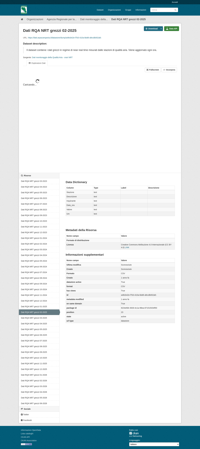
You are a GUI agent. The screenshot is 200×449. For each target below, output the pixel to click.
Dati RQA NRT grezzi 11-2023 (34, 227)
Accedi (175, 2)
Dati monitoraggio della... (94, 19)
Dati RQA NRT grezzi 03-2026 (34, 386)
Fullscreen (153, 70)
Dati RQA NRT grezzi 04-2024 (34, 255)
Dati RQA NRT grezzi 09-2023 (34, 215)
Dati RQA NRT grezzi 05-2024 (34, 261)
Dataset (100, 10)
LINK (127, 247)
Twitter (25, 414)
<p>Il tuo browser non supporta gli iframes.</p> (100, 123)
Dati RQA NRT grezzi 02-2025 (128, 19)
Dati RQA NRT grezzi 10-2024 (34, 289)
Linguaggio (134, 440)
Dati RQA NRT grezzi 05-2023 (34, 192)
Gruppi (128, 10)
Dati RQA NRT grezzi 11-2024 (34, 295)
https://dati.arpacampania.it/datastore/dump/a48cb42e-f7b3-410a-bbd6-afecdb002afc (64, 38)
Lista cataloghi (27, 433)
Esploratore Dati (37, 63)
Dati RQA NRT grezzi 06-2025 (34, 335)
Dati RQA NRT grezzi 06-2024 (34, 267)
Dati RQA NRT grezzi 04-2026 (34, 392)
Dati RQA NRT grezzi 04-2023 (34, 187)
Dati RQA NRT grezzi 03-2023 (34, 181)
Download (152, 29)
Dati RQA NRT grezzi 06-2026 (34, 403)
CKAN (134, 433)
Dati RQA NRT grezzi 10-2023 (34, 221)
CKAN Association (29, 440)
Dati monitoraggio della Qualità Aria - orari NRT (52, 57)
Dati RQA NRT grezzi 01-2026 (34, 375)
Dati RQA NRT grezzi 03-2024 (34, 249)
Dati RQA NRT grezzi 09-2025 (34, 352)
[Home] (22, 19)
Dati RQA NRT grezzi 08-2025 (34, 346)
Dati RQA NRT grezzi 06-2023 (34, 198)
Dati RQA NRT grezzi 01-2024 (34, 238)
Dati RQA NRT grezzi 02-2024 (34, 244)
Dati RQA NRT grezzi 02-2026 (34, 380)
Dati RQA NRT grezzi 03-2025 (34, 318)
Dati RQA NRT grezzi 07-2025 (34, 341)
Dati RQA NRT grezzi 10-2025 (34, 358)
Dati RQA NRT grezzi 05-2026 (34, 398)
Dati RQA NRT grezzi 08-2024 (34, 278)
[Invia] (175, 9)
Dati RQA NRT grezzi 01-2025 (34, 306)
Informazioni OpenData (31, 430)
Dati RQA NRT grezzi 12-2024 (34, 301)
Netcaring (137, 436)
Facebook (26, 420)
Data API (171, 29)
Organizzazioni (114, 10)
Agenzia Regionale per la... (62, 19)
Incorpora (169, 70)
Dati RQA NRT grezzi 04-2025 (34, 324)
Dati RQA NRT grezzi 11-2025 (34, 363)
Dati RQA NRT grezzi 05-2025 (34, 329)
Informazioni (141, 10)
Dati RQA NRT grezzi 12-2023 (34, 232)
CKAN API (25, 437)
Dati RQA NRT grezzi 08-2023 (34, 210)
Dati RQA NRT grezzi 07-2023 (34, 204)
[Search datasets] (164, 10)
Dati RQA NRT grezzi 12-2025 (34, 369)
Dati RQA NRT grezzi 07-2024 (34, 272)
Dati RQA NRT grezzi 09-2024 (34, 284)
